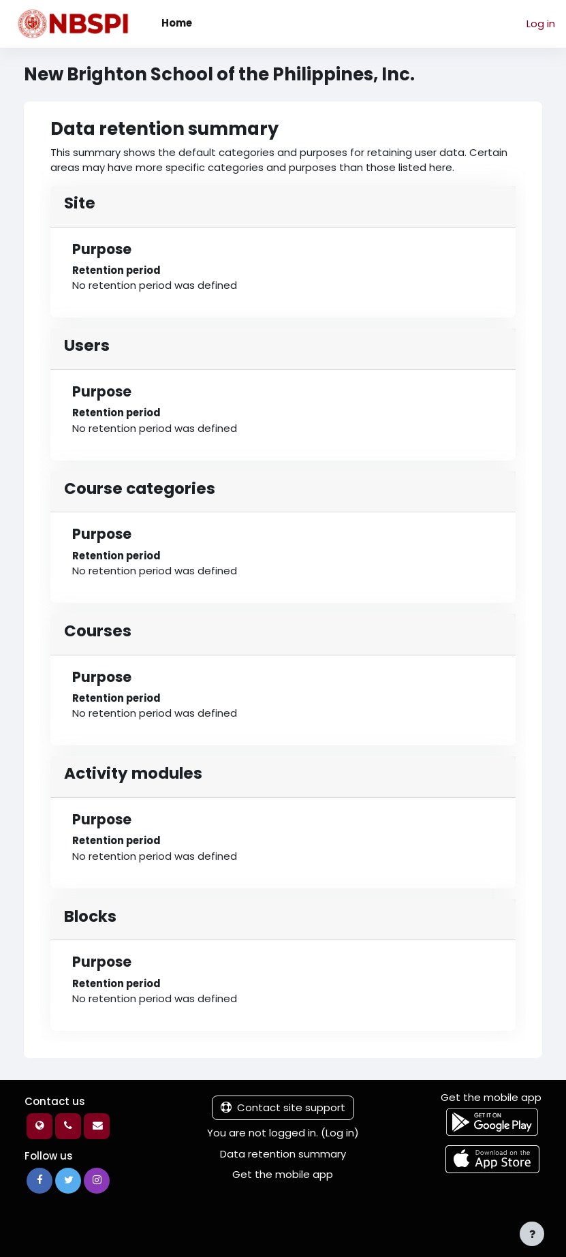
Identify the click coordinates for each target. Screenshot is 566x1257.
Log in (540, 23)
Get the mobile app (282, 1174)
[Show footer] (532, 1234)
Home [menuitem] (176, 23)
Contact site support (283, 1107)
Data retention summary (283, 1154)
